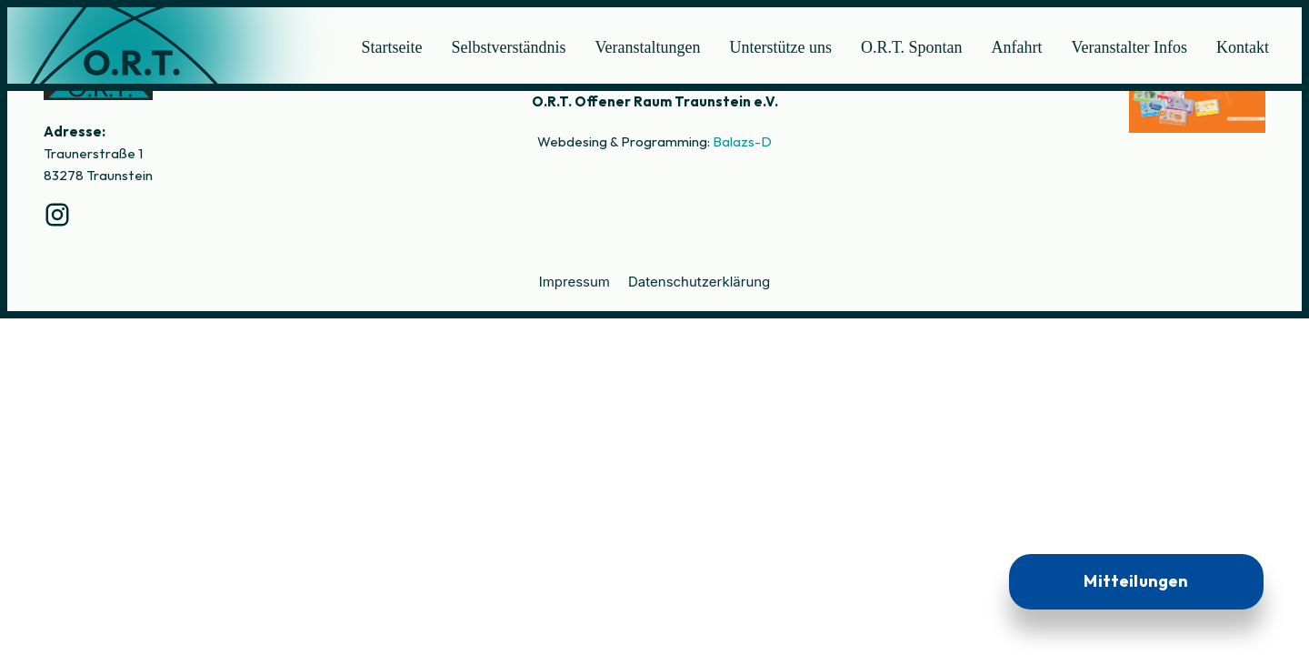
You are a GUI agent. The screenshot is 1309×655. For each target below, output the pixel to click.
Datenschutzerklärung (699, 281)
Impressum (574, 281)
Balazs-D (742, 141)
